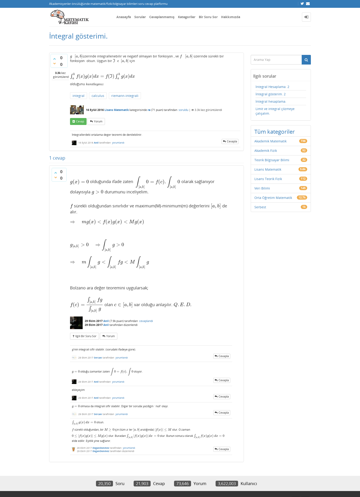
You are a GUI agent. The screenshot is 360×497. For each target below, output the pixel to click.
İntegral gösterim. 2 (271, 94)
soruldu (183, 110)
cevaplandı (146, 321)
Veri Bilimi (262, 188)
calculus (98, 95)
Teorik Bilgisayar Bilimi (271, 160)
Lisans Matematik (116, 110)
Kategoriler (186, 17)
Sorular (140, 17)
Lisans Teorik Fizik (268, 179)
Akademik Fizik (265, 150)
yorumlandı (118, 142)
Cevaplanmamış (161, 17)
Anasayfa (123, 17)
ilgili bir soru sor (85, 336)
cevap (80, 121)
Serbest (260, 207)
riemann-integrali (124, 95)
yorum (98, 121)
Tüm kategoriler (274, 131)
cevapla (232, 141)
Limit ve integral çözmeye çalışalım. (275, 111)
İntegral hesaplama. (271, 101)
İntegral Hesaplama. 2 (272, 87)
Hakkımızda (230, 17)
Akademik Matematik (270, 141)
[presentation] (71, 56)
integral (78, 95)
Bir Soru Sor (208, 17)
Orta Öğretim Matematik (273, 197)
